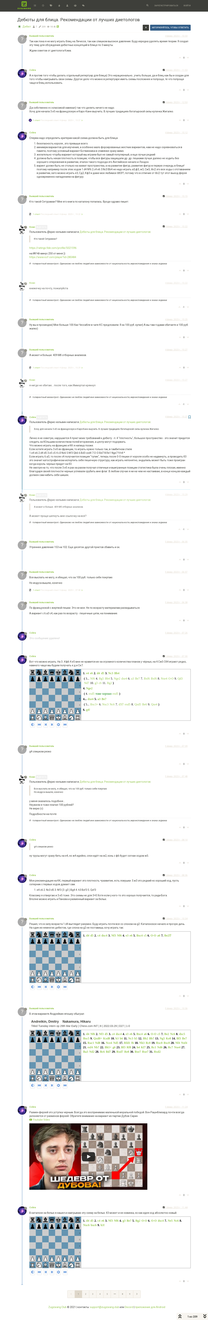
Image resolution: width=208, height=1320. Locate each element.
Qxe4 (154, 704)
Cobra (32, 70)
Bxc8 (167, 1042)
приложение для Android (150, 1307)
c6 (100, 683)
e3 (127, 935)
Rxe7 (145, 1051)
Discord (129, 1307)
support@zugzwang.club (104, 1307)
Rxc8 (159, 1042)
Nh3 (141, 1042)
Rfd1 (127, 1042)
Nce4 (109, 1042)
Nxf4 (184, 1042)
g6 (114, 1047)
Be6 (144, 704)
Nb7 (96, 1047)
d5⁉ (121, 704)
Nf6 (92, 678)
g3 (96, 683)
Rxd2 (157, 1051)
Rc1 (153, 1047)
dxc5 (182, 1034)
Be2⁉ (167, 935)
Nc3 (110, 673)
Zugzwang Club (57, 1307)
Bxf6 (147, 678)
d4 (98, 673)
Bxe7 (138, 1051)
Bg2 (109, 683)
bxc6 (94, 1225)
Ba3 (85, 1051)
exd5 (91, 693)
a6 (158, 935)
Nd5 (115, 1042)
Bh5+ (108, 1047)
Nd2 (91, 1051)
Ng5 (162, 1038)
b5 (135, 1038)
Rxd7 (119, 1051)
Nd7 (86, 683)
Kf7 (143, 1047)
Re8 (126, 1051)
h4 (138, 1047)
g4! (88, 709)
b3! (103, 1225)
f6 (132, 1042)
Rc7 (170, 1047)
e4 (87, 673)
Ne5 (170, 1220)
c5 (145, 935)
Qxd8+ (97, 1038)
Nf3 (113, 935)
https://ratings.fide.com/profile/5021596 (53, 247)
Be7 (137, 678)
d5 (102, 673)
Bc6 (102, 1051)
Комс (32, 227)
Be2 (166, 1034)
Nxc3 (105, 704)
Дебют (26, 26)
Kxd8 (106, 1038)
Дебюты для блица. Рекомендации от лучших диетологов (114, 231)
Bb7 (151, 1038)
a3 (132, 678)
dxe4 (124, 678)
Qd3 (180, 678)
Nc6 (112, 704)
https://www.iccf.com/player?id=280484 (52, 257)
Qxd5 (138, 704)
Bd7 (108, 1051)
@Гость (41, 227)
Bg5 (101, 678)
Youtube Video (39, 1119)
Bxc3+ (94, 704)
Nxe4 (164, 678)
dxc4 (104, 935)
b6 (121, 1038)
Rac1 (91, 1042)
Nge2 (117, 678)
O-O (171, 678)
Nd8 (97, 1042)
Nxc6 (86, 1225)
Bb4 (116, 673)
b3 (117, 1038)
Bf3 (178, 1038)
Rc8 (148, 1042)
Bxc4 (139, 935)
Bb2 (145, 1038)
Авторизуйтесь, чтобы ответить (170, 27)
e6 (91, 673)
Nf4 (177, 1042)
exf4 (90, 1047)
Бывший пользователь (41, 36)
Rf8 (129, 1047)
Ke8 (168, 1038)
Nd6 (159, 1047)
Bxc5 (86, 1038)
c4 (99, 935)
